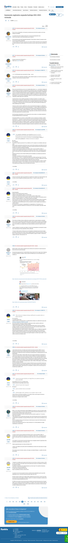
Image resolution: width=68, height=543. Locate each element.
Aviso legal (25, 540)
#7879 (13, 84)
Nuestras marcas (17, 537)
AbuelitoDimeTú (8, 36)
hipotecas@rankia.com (19, 531)
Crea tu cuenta (59, 7)
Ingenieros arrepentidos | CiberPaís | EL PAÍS (20, 321)
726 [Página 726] (22, 503)
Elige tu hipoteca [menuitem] (25, 10)
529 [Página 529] (30, 501)
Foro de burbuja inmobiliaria (55, 56)
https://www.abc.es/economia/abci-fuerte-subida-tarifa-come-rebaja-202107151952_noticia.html (29, 278)
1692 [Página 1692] (30, 503)
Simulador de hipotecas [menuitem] (33, 10)
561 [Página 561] (41, 501)
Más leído (58, 64)
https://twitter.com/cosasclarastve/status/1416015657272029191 (24, 301)
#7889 (13, 430)
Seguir (8, 38)
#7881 (13, 172)
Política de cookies (39, 540)
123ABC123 (8, 93)
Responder (52, 14)
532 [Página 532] (34, 501)
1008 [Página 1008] (26, 503)
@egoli (18, 60)
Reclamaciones (55, 540)
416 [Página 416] (9, 501)
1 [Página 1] (6, 501)
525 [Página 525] (20, 501)
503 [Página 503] (13, 501)
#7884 (13, 245)
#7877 (13, 55)
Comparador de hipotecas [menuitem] (43, 10)
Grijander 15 (8, 252)
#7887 (13, 373)
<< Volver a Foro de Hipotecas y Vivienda (11, 497)
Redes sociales (17, 532)
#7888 (13, 406)
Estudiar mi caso (11, 521)
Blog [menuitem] (49, 10)
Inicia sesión (52, 7)
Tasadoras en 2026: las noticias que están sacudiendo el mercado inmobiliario (57, 71)
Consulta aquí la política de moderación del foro (37, 497)
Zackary (8, 138)
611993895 (16, 529)
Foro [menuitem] (52, 10)
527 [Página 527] (26, 501)
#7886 (13, 346)
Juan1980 (8, 439)
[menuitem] (14, 7)
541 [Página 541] (37, 501)
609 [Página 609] (45, 501)
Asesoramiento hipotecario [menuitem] (17, 10)
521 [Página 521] (17, 501)
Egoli (8, 354)
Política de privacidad (31, 540)
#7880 (13, 129)
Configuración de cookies (47, 540)
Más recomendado (52, 64)
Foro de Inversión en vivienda (55, 59)
